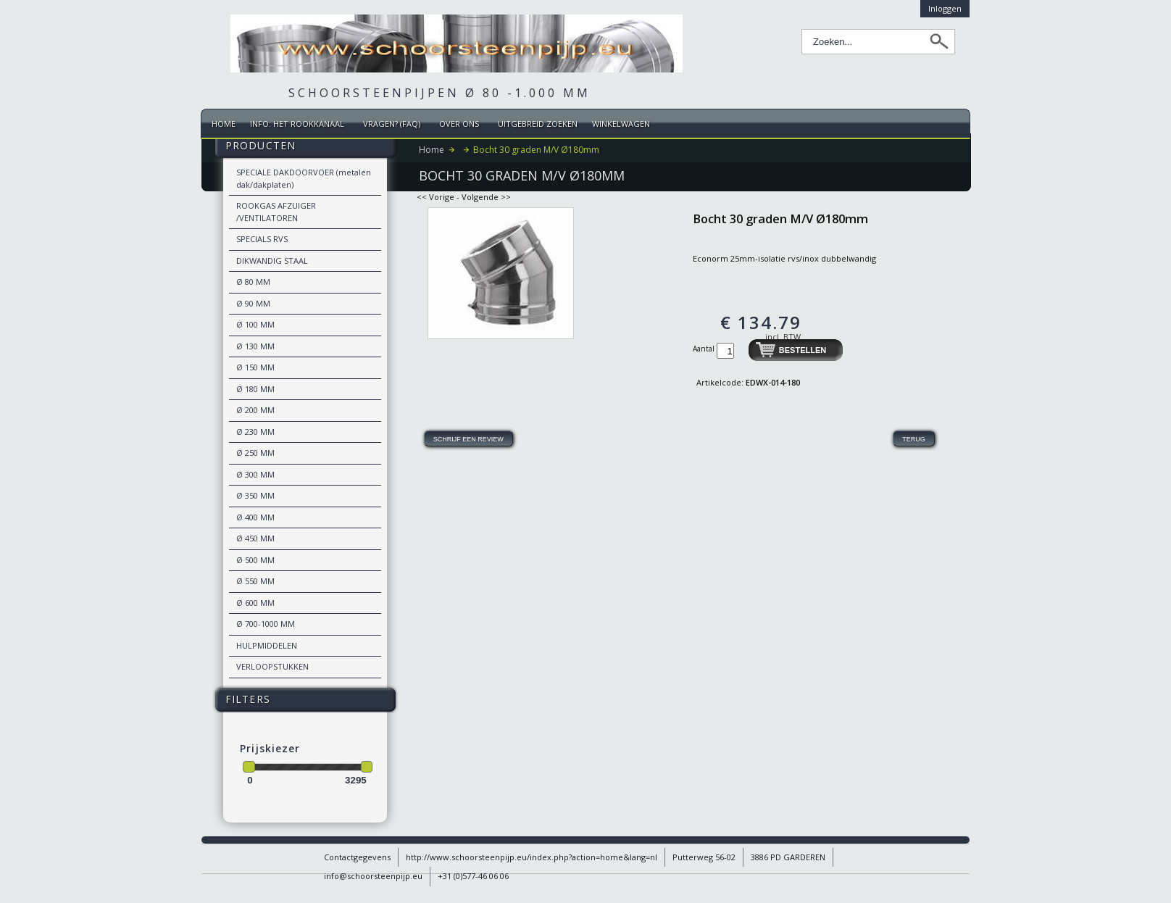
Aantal (705, 349)
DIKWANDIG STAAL (272, 260)
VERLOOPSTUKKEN (272, 666)
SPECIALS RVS (262, 238)
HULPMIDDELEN (266, 645)
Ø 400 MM (255, 517)
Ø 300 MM (255, 474)
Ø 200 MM (255, 409)
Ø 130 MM (255, 346)
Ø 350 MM (255, 495)
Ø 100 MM (255, 324)
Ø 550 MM (255, 580)
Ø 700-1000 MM (265, 623)
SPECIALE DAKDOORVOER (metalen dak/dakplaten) (303, 178)
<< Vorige (435, 196)
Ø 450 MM (255, 538)
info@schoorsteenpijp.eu (373, 875)
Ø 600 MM (255, 602)
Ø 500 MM (255, 559)
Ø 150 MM (255, 367)
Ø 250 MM (255, 452)
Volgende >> (486, 196)
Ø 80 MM (253, 281)
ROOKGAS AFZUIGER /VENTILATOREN (276, 211)
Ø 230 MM (255, 431)
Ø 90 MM (253, 303)
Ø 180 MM (255, 388)
